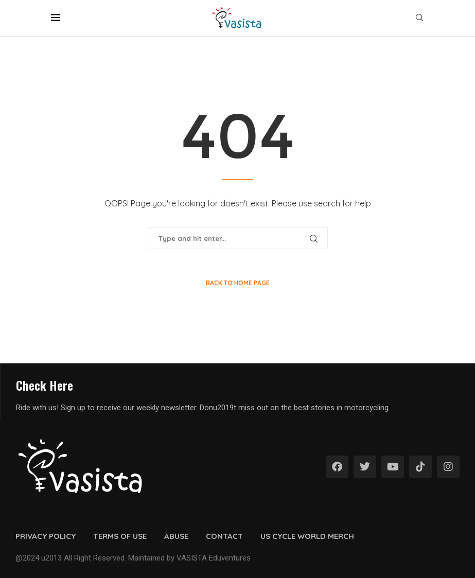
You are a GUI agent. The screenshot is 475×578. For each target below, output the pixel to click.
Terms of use (120, 536)
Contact (224, 536)
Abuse (176, 536)
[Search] (419, 18)
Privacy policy (45, 536)
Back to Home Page (238, 283)
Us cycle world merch (307, 536)
